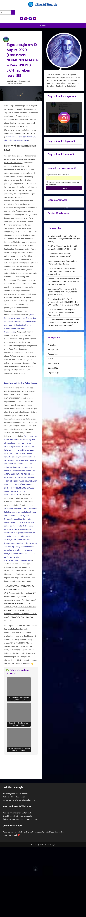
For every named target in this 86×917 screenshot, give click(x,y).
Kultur (50, 358)
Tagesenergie (17, 84)
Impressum (20, 819)
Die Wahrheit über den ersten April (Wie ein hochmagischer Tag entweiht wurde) (64, 239)
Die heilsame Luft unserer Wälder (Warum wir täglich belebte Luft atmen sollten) (62, 271)
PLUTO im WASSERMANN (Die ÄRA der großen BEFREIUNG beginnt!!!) (62, 247)
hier (9, 835)
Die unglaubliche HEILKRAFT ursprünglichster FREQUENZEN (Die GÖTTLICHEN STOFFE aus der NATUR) (64, 302)
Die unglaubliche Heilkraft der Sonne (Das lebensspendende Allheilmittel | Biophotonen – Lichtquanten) (63, 322)
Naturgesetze (53, 363)
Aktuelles (10, 84)
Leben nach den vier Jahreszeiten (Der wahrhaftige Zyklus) (62, 262)
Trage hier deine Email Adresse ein (57, 175)
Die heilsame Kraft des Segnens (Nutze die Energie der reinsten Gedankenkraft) (61, 312)
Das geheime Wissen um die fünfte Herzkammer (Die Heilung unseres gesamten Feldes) (63, 292)
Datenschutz (32, 819)
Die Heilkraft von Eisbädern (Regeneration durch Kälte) (59, 255)
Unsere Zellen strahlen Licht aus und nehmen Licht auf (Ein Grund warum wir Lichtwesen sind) (63, 281)
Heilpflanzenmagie (19, 797)
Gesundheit (53, 354)
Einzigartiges (53, 349)
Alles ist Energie (12, 81)
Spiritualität (53, 368)
